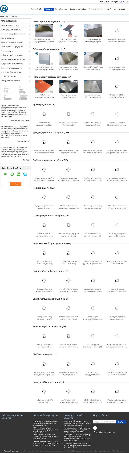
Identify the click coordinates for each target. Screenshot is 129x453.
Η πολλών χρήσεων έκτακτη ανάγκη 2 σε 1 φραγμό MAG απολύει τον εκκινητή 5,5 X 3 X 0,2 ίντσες (77, 445)
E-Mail (96, 432)
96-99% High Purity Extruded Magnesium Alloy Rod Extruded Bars (69, 153)
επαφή (108, 9)
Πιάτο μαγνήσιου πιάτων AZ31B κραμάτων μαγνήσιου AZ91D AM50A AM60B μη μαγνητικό (45, 436)
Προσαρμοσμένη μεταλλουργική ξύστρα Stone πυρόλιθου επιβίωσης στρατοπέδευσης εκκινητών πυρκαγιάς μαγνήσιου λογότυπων (77, 437)
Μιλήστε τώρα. (119, 9)
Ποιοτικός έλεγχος (96, 9)
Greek (126, 2)
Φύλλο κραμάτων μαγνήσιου (11, 25)
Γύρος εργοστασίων (78, 9)
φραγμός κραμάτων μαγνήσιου (11, 42)
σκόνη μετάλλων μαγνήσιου (10, 81)
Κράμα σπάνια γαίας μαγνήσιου (12, 64)
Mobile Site (97, 435)
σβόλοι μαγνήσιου (7, 38)
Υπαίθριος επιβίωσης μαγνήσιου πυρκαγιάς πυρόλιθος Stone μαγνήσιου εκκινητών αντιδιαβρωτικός (77, 423)
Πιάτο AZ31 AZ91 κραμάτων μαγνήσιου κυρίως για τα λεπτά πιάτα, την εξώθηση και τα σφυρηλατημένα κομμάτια (46, 443)
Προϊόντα (48, 9)
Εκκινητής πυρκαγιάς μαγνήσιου (12, 68)
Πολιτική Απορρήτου (11, 451)
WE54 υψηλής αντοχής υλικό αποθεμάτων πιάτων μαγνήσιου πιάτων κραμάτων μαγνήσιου (46, 430)
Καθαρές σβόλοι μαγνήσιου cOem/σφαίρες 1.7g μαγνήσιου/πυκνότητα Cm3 (68, 125)
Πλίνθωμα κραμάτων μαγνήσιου (12, 55)
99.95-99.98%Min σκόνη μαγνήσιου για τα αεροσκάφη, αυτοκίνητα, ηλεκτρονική (93, 402)
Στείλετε (121, 422)
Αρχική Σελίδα (36, 9)
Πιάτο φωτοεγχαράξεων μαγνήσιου (13, 34)
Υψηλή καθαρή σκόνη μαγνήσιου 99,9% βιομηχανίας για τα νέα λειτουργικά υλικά (68, 402)
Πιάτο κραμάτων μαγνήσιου (10, 30)
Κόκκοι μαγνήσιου (7, 51)
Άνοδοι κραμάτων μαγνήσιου (11, 72)
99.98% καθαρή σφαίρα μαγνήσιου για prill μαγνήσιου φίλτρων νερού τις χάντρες (68, 208)
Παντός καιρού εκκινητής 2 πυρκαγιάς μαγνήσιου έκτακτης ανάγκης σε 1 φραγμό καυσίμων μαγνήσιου (77, 430)
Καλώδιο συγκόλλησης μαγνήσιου (13, 59)
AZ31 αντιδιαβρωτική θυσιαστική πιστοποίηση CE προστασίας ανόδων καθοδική (92, 347)
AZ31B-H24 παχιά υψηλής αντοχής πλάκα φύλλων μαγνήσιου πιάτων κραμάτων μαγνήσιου (45, 423)
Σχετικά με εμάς (61, 9)
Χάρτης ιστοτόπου (107, 432)
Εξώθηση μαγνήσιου (8, 76)
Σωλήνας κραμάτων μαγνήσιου (12, 47)
